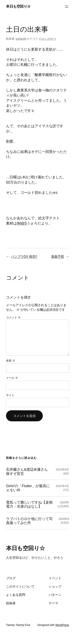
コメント (13, 317)
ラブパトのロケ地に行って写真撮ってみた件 (29, 521)
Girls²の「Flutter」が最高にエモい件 (28, 488)
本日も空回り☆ (18, 6)
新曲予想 (57, 256)
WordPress (62, 625)
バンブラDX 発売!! (24, 256)
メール (12, 377)
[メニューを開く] (66, 6)
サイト (10, 395)
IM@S (22, 223)
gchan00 (21, 38)
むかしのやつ (47, 38)
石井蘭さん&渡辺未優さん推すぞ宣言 (27, 471)
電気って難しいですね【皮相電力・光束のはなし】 (29, 504)
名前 (10, 360)
